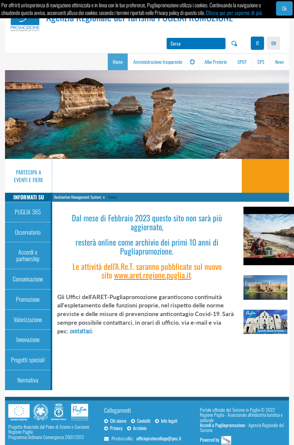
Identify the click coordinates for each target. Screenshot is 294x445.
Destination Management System (77, 197)
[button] (192, 62)
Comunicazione (28, 279)
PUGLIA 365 (28, 211)
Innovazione (28, 339)
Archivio (137, 427)
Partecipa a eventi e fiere (28, 176)
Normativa (27, 380)
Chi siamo (115, 420)
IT (257, 43)
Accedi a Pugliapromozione (222, 424)
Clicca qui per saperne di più (234, 13)
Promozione (28, 299)
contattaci (81, 330)
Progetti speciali (28, 359)
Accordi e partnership (28, 255)
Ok (284, 8)
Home (112, 197)
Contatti (140, 420)
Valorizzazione (28, 319)
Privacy (113, 427)
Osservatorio (28, 232)
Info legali (166, 420)
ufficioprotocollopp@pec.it (158, 438)
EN (273, 43)
